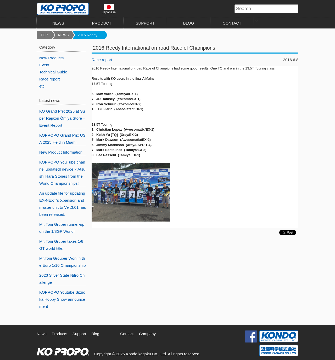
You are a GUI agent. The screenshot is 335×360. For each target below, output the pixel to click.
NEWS (58, 23)
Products (59, 334)
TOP (44, 35)
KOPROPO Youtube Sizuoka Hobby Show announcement (62, 299)
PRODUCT (101, 23)
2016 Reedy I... (90, 35)
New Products (51, 58)
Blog (95, 334)
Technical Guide (53, 72)
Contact (127, 334)
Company (147, 334)
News (42, 334)
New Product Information (60, 152)
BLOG (188, 23)
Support (79, 334)
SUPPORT (145, 23)
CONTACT (232, 23)
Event (44, 65)
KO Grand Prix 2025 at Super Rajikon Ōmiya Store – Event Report (62, 118)
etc (41, 86)
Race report (102, 59)
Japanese (109, 9)
